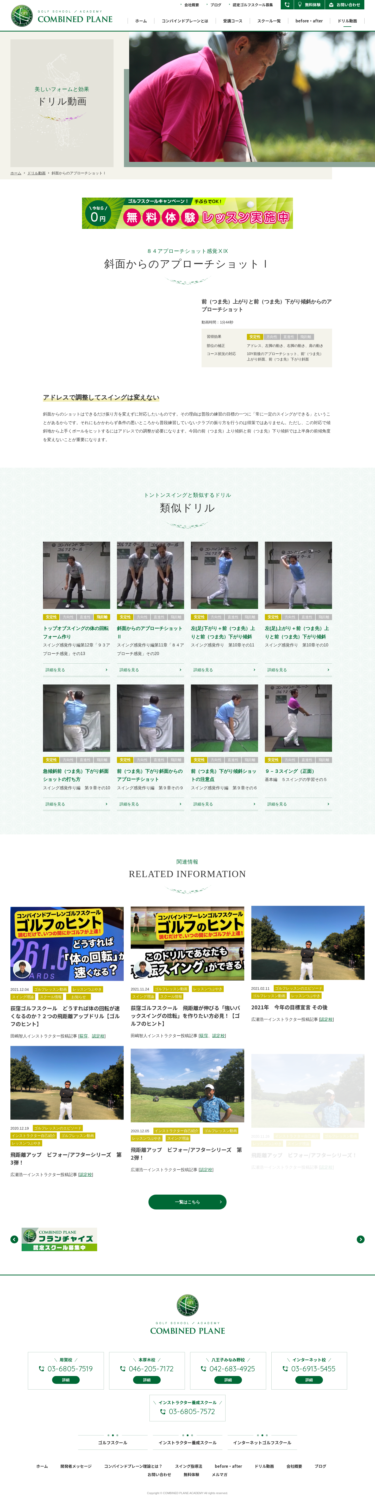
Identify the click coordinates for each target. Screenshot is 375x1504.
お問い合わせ (348, 4)
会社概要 (191, 4)
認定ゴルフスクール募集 (253, 4)
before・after (309, 20)
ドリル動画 (347, 20)
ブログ (215, 4)
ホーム (141, 20)
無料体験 (313, 4)
